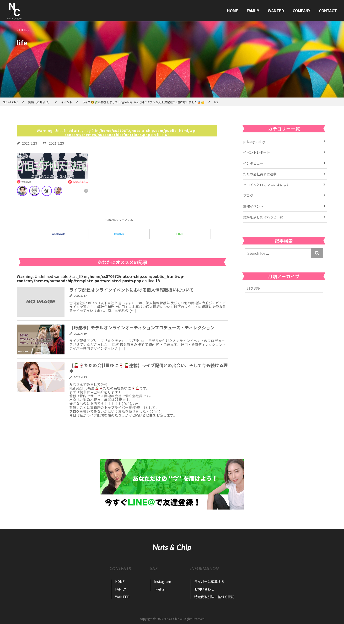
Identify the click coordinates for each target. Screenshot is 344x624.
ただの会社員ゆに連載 (260, 174)
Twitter (118, 234)
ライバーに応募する (209, 581)
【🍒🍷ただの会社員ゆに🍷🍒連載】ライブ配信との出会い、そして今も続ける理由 (148, 368)
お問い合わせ (204, 589)
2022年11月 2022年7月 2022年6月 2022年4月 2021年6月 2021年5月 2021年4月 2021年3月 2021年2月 (284, 288)
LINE (179, 234)
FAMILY (253, 10)
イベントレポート (256, 152)
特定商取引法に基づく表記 (214, 596)
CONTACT (328, 10)
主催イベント (253, 206)
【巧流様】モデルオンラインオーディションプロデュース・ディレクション (142, 327)
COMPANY (301, 10)
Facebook (57, 234)
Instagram (162, 581)
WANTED (276, 10)
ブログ (248, 195)
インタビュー (253, 163)
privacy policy (254, 141)
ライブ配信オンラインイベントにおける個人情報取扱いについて (131, 290)
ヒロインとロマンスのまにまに (266, 184)
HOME (232, 10)
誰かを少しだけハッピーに (263, 217)
